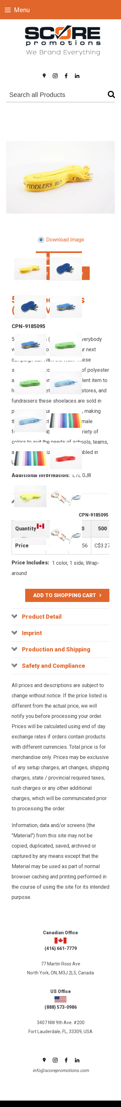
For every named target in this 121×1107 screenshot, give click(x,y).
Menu (17, 10)
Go (110, 96)
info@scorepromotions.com (61, 1070)
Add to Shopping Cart (64, 595)
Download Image (60, 240)
